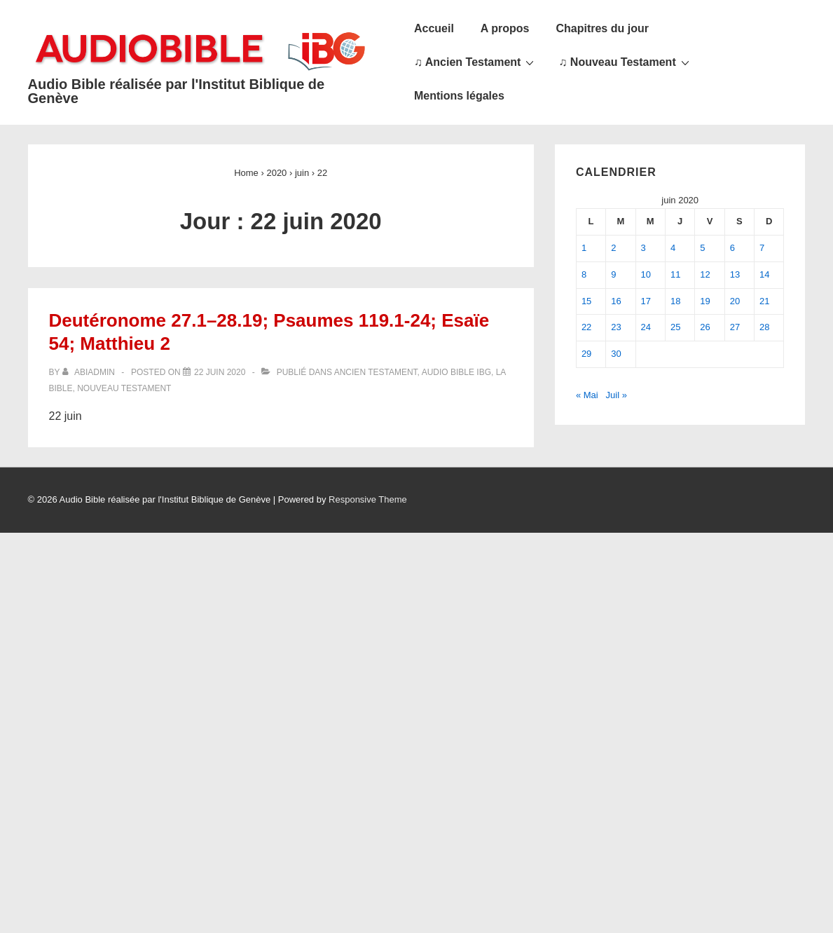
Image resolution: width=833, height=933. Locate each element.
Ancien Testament (376, 372)
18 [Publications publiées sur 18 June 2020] (675, 301)
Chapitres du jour (602, 28)
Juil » (616, 395)
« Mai (587, 395)
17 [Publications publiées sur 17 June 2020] (646, 301)
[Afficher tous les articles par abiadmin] (90, 372)
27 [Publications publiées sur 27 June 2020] (735, 327)
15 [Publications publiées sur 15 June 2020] (586, 301)
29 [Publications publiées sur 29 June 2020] (586, 353)
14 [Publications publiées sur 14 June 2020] (764, 274)
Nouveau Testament (124, 388)
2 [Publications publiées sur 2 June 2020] (613, 248)
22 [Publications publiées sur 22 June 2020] (586, 327)
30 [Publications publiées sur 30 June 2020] (616, 353)
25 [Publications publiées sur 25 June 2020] (675, 327)
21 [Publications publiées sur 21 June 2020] (764, 301)
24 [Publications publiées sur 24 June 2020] (646, 327)
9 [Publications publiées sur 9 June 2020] (613, 274)
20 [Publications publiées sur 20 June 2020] (735, 301)
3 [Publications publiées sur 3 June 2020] (643, 248)
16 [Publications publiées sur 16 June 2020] (616, 301)
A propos (505, 28)
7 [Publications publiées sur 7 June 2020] (761, 248)
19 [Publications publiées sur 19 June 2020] (705, 301)
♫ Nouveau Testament (625, 61)
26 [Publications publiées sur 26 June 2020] (705, 327)
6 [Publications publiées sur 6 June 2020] (732, 248)
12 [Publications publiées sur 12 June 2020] (705, 274)
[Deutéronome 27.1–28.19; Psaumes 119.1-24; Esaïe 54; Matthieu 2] (219, 372)
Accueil (434, 28)
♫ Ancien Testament (475, 61)
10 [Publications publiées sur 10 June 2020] (646, 274)
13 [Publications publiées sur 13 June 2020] (735, 274)
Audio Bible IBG (456, 372)
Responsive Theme (368, 499)
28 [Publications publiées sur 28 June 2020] (764, 327)
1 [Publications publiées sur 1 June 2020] (583, 248)
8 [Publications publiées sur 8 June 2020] (583, 274)
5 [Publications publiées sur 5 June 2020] (702, 248)
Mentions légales (459, 96)
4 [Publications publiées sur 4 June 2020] (672, 248)
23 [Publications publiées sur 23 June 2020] (616, 327)
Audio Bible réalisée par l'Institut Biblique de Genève (176, 91)
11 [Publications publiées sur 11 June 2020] (675, 274)
